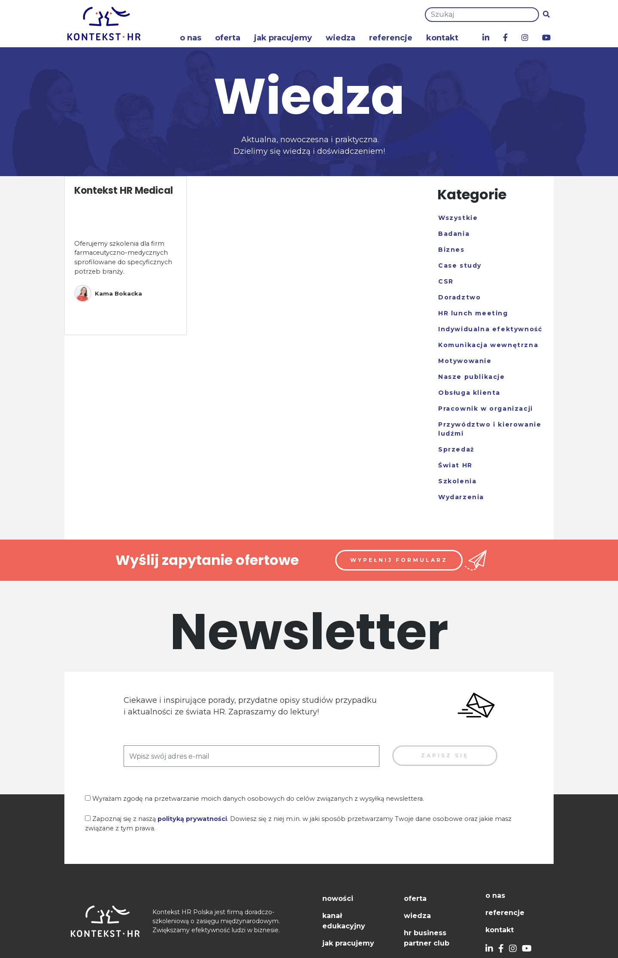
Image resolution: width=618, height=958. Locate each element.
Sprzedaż (456, 449)
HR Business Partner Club (426, 938)
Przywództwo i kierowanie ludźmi (489, 429)
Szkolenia (457, 481)
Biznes (451, 249)
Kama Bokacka (108, 293)
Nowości (337, 898)
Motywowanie (465, 361)
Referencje (390, 38)
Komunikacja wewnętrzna (488, 345)
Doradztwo (459, 297)
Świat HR (455, 465)
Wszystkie (458, 218)
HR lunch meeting (473, 313)
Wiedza (340, 38)
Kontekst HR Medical (123, 190)
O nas (190, 38)
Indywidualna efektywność (490, 329)
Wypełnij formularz (399, 560)
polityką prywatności (192, 819)
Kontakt (442, 38)
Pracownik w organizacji (485, 408)
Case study (460, 265)
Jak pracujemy (283, 38)
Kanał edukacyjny (343, 921)
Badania (454, 234)
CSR (446, 281)
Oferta (227, 38)
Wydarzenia (461, 497)
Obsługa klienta (469, 393)
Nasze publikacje (471, 377)
